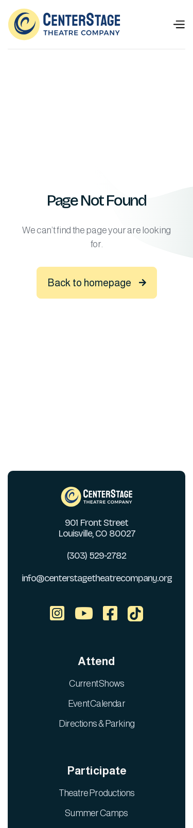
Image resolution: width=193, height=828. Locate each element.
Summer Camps (96, 813)
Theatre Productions (97, 793)
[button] (178, 24)
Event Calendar (96, 703)
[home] (64, 24)
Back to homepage (96, 282)
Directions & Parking (96, 724)
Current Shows (97, 683)
